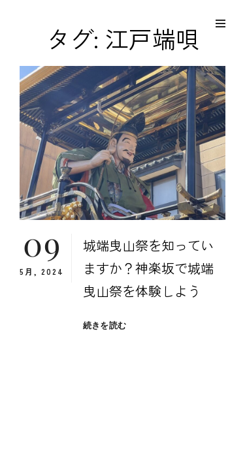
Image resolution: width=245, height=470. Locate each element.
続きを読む (104, 325)
